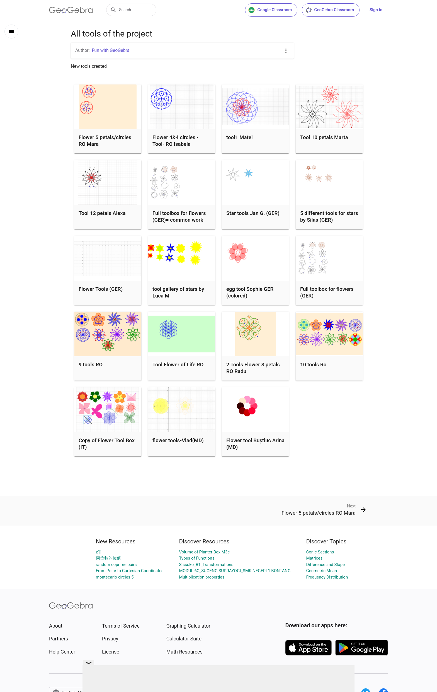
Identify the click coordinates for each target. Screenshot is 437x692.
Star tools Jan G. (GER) (253, 213)
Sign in (376, 9)
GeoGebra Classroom (329, 10)
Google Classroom (270, 10)
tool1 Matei (239, 137)
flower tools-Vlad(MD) (178, 440)
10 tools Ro (313, 365)
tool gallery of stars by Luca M (178, 292)
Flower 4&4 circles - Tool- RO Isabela (175, 140)
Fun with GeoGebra (111, 50)
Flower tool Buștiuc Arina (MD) (255, 443)
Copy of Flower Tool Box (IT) (107, 443)
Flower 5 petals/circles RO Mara (105, 140)
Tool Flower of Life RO (177, 365)
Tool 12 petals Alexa (102, 213)
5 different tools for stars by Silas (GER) (329, 216)
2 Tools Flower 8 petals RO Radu (253, 368)
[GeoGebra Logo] (71, 10)
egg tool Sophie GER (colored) (249, 292)
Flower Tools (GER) (101, 289)
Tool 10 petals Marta (324, 137)
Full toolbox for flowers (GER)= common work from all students (179, 220)
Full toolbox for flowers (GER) (327, 292)
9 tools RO (91, 365)
